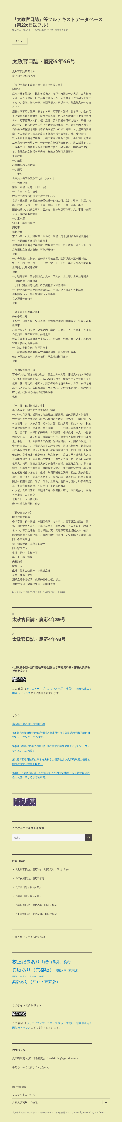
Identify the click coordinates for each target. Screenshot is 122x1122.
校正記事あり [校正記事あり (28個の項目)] (26, 962)
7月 (39, 592)
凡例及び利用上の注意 (25, 1102)
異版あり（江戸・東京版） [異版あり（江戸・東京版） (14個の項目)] (36, 981)
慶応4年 (61, 592)
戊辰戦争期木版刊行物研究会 (28, 723)
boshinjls (17, 592)
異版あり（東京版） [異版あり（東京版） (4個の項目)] (67, 970)
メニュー (20, 41)
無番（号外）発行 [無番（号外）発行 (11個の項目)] (56, 962)
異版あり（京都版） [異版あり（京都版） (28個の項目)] (33, 970)
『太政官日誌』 (49, 592)
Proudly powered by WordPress (90, 1112)
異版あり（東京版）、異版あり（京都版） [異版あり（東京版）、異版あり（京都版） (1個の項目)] (28, 976)
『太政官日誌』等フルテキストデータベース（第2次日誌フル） (41, 1112)
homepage (19, 1086)
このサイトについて (23, 1094)
